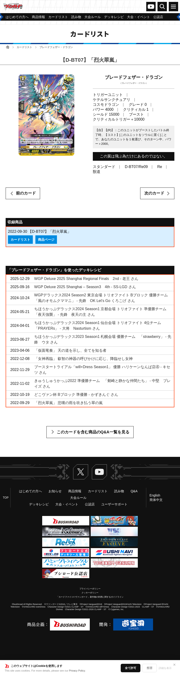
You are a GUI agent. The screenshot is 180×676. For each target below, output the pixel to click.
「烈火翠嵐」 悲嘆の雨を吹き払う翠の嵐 (68, 403)
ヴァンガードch (151, 6)
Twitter (80, 471)
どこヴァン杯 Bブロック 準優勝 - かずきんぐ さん (76, 395)
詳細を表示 (165, 668)
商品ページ (46, 239)
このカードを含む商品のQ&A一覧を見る (93, 432)
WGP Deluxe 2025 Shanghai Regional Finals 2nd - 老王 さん (86, 279)
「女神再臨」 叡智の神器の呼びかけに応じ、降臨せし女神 (83, 359)
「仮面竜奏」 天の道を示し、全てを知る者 (70, 350)
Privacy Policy (77, 670)
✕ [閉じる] (174, 665)
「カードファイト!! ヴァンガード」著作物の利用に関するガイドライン (90, 597)
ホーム (8, 47)
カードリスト (24, 47)
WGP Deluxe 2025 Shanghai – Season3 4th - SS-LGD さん (85, 287)
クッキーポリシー (90, 593)
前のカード (26, 193)
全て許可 (130, 668)
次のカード (154, 193)
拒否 (149, 668)
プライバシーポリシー (90, 589)
